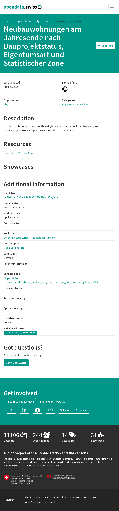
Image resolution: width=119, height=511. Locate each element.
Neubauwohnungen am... (68, 21)
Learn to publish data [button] (21, 401)
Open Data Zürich (14, 247)
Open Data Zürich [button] (16, 362)
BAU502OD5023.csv (21, 153)
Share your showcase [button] (52, 401)
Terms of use (90, 497)
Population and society (75, 104)
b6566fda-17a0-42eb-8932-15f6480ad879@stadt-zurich (36, 197)
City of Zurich (42, 21)
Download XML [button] (28, 332)
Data (47, 497)
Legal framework (33, 502)
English (11, 500)
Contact (38, 497)
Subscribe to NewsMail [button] (73, 410)
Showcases (75, 497)
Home (7, 21)
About (28, 497)
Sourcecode (50, 502)
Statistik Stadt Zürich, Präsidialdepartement (29, 237)
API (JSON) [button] (11, 332)
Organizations (23, 21)
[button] (12, 410)
